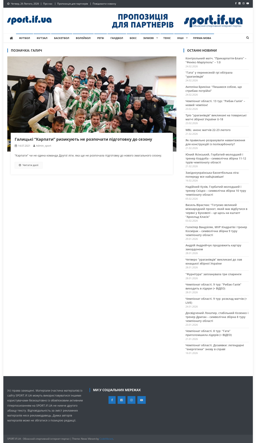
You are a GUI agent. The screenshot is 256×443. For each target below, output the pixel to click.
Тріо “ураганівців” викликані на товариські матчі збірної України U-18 (216, 117)
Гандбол (116, 38)
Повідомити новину (104, 3)
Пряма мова (202, 38)
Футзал (42, 38)
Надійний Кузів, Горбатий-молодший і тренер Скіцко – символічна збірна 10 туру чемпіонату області (216, 190)
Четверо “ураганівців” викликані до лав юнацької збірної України (214, 261)
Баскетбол (61, 38)
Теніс (167, 38)
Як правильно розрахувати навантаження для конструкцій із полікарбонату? (215, 142)
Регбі (100, 38)
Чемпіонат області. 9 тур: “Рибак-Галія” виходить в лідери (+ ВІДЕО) (213, 286)
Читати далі (28, 165)
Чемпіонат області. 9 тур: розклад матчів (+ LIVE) (216, 301)
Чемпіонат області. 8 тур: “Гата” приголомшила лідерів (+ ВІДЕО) (209, 333)
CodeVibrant (106, 438)
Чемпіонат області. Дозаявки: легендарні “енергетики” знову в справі (215, 347)
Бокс (133, 38)
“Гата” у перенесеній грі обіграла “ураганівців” (209, 74)
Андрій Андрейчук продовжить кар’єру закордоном (213, 247)
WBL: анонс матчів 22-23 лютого (208, 130)
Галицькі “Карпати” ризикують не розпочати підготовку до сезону (83, 139)
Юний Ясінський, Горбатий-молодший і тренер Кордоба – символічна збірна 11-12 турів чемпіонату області (216, 158)
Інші (180, 38)
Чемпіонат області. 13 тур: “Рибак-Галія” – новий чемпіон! (215, 103)
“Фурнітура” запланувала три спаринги (214, 274)
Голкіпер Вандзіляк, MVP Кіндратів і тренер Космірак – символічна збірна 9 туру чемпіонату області (216, 231)
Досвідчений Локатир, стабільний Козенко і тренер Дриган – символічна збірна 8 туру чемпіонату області (217, 317)
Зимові (148, 38)
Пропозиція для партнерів (72, 3)
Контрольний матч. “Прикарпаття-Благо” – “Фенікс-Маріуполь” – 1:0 (216, 60)
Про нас (47, 3)
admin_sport (43, 145)
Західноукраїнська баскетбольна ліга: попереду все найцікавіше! (212, 174)
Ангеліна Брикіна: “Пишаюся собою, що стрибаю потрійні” (214, 89)
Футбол (24, 38)
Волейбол (83, 38)
